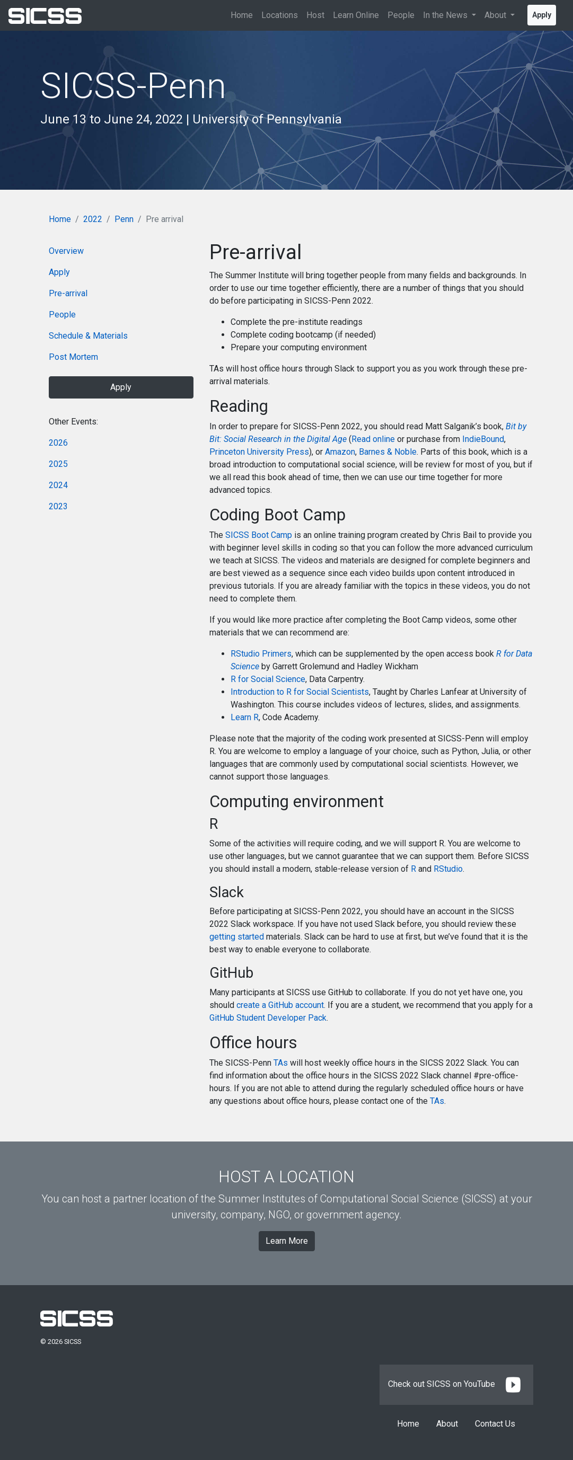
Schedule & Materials (88, 336)
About (447, 1424)
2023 (58, 506)
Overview (66, 251)
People (401, 15)
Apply (541, 15)
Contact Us (495, 1424)
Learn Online (356, 15)
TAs (281, 1063)
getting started (236, 937)
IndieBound (483, 439)
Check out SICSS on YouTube (456, 1384)
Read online (373, 439)
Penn (124, 219)
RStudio (448, 869)
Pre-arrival (68, 293)
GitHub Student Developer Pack (268, 1018)
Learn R (245, 717)
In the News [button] (446, 15)
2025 (58, 464)
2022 (92, 219)
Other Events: (73, 422)
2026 (58, 443)
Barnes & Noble (388, 452)
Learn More (287, 1241)
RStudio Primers (261, 654)
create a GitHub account (280, 1005)
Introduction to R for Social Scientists (300, 692)
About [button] (496, 15)
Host (315, 15)
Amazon (340, 452)
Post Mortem (73, 357)
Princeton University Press (259, 452)
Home (242, 15)
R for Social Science (268, 679)
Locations (279, 15)
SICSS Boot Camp (258, 535)
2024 (58, 485)
